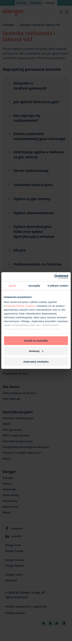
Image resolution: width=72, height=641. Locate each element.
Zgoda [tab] (12, 285)
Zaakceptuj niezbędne (36, 361)
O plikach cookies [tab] (58, 285)
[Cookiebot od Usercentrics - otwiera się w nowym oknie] (54, 277)
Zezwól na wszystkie (36, 340)
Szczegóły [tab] (34, 285)
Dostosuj (36, 351)
